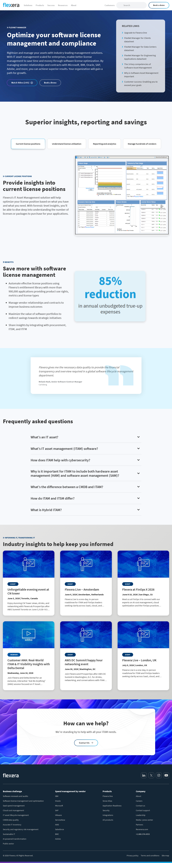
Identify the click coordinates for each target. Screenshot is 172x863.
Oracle (58, 801)
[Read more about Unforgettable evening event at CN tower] (28, 583)
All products (108, 820)
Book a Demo (50, 82)
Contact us (140, 805)
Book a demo (159, 5)
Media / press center (144, 820)
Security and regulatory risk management (20, 829)
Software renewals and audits (15, 796)
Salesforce (59, 829)
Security (106, 810)
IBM (56, 796)
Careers (139, 801)
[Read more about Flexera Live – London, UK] (143, 651)
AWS (57, 824)
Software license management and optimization (23, 801)
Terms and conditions (150, 855)
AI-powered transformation (14, 839)
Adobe (58, 839)
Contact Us (84, 742)
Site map (165, 855)
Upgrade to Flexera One (135, 32)
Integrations (108, 815)
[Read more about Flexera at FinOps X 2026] (143, 581)
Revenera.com (142, 829)
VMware (58, 815)
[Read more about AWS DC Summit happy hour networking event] (86, 653)
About (138, 796)
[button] (28, 143)
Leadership (140, 815)
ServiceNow (60, 820)
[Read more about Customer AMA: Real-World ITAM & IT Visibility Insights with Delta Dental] (28, 655)
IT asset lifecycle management (16, 815)
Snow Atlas (107, 801)
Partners (139, 824)
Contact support (143, 810)
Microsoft (59, 805)
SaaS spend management (14, 805)
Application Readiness (112, 805)
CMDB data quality (11, 820)
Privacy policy (132, 855)
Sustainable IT (9, 834)
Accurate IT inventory (12, 824)
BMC (57, 834)
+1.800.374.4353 (143, 834)
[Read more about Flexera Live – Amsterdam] (86, 581)
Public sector (8, 843)
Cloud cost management (13, 810)
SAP (56, 810)
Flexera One (108, 796)
